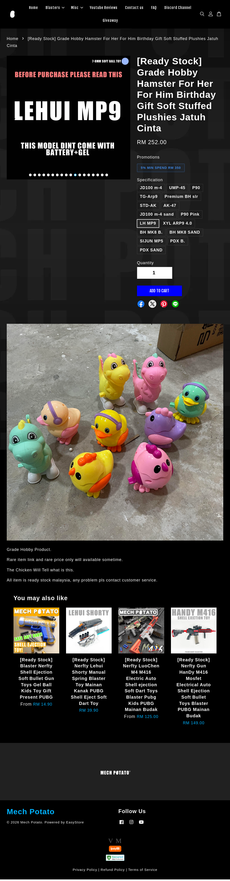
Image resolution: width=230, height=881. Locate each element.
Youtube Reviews (103, 8)
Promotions (148, 159)
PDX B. (177, 243)
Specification (150, 181)
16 (97, 176)
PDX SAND (151, 251)
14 (88, 176)
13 (84, 176)
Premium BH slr (181, 198)
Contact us (134, 8)
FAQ (154, 8)
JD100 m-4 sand (157, 216)
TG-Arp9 (149, 198)
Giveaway (110, 21)
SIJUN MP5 (151, 243)
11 (75, 176)
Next (124, 120)
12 (79, 176)
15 (93, 176)
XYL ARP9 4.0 (177, 225)
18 (106, 176)
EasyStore (75, 824)
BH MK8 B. (151, 234)
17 (102, 176)
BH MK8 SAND (185, 234)
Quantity (145, 264)
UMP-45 (177, 189)
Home (33, 8)
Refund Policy (113, 871)
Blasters (55, 8)
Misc (77, 8)
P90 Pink (190, 216)
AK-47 (170, 207)
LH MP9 (148, 225)
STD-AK (148, 207)
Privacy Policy (85, 871)
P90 (196, 189)
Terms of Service (142, 871)
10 (70, 176)
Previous (12, 120)
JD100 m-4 (151, 189)
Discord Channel (177, 8)
